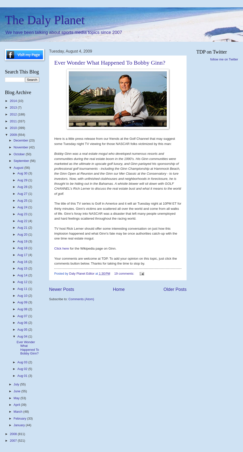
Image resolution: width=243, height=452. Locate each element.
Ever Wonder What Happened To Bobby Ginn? (109, 62)
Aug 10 (22, 295)
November (21, 147)
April (17, 405)
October (20, 154)
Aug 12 (22, 282)
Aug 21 (22, 227)
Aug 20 (22, 234)
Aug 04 (22, 336)
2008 (14, 434)
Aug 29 (22, 180)
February (20, 418)
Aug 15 (22, 268)
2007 (14, 440)
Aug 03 (22, 362)
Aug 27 (22, 194)
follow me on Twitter (224, 59)
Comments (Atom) (81, 299)
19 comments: (124, 273)
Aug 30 (22, 173)
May (17, 398)
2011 (14, 121)
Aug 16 (22, 262)
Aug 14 (22, 275)
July (17, 384)
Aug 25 (22, 200)
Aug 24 (22, 207)
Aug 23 (22, 214)
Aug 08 (22, 309)
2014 (14, 101)
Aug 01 (22, 376)
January (20, 425)
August (19, 168)
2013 (14, 107)
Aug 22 (22, 221)
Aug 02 (22, 369)
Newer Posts (61, 289)
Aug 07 (22, 316)
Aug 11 (22, 289)
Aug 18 (22, 248)
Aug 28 (22, 187)
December (21, 140)
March (18, 411)
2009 (14, 135)
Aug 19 (22, 241)
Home (119, 289)
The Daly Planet (45, 20)
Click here (62, 248)
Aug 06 (22, 323)
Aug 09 (22, 302)
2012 (14, 114)
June (17, 391)
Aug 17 (22, 255)
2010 (14, 128)
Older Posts (175, 289)
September (22, 161)
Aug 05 (22, 329)
